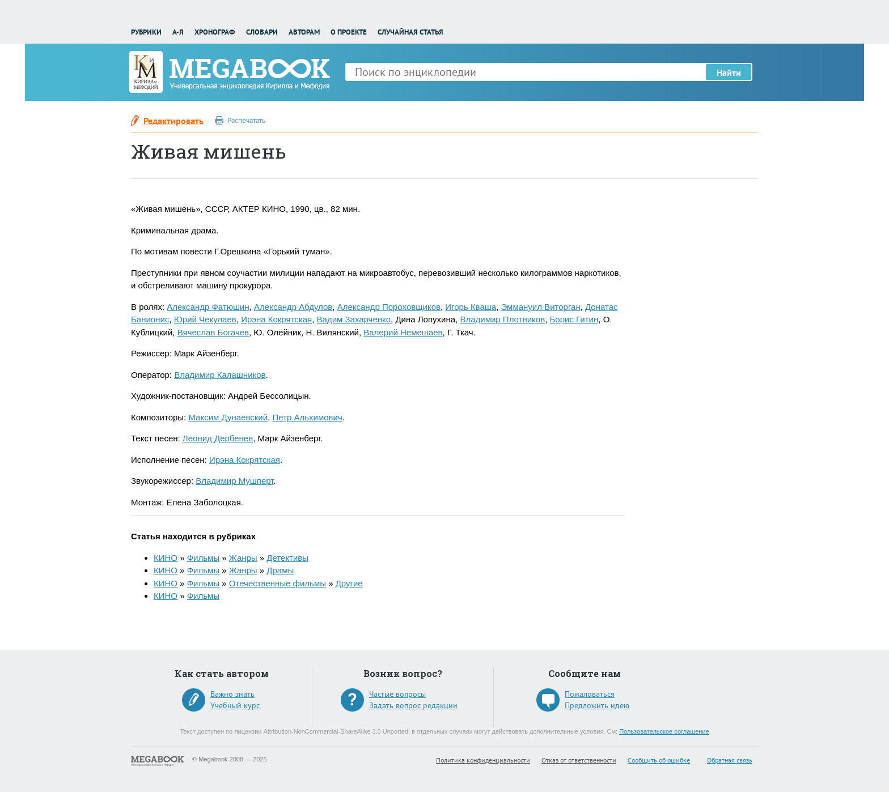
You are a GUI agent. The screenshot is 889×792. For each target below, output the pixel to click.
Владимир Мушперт (234, 481)
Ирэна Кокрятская (276, 319)
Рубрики (146, 32)
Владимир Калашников (219, 375)
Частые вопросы (397, 694)
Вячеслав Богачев (213, 332)
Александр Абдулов (293, 307)
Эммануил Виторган (541, 307)
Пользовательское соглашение (664, 731)
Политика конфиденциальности (483, 760)
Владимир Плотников (502, 319)
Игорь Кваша (470, 307)
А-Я (178, 32)
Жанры (243, 558)
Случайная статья (410, 32)
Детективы (287, 558)
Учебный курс (235, 705)
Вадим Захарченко (354, 319)
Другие (349, 583)
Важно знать (232, 694)
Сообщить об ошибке (659, 760)
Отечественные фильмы (277, 583)
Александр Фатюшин (208, 307)
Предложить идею (597, 705)
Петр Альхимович (307, 417)
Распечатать (246, 120)
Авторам (304, 32)
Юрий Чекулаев (205, 319)
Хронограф (214, 32)
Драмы (280, 570)
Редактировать (173, 120)
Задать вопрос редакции (413, 705)
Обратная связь (729, 760)
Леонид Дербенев (218, 438)
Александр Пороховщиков (389, 307)
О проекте (349, 32)
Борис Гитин (574, 319)
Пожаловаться (590, 694)
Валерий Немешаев (402, 332)
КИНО (165, 558)
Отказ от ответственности (578, 760)
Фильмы (203, 558)
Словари (262, 32)
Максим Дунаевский (228, 417)
